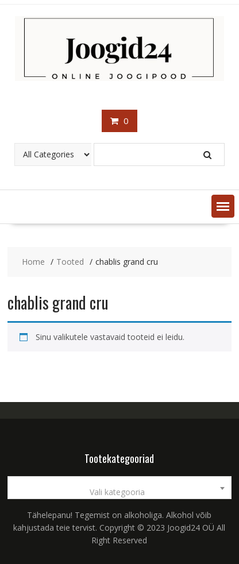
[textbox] (119, 492)
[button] (222, 206)
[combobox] (119, 487)
